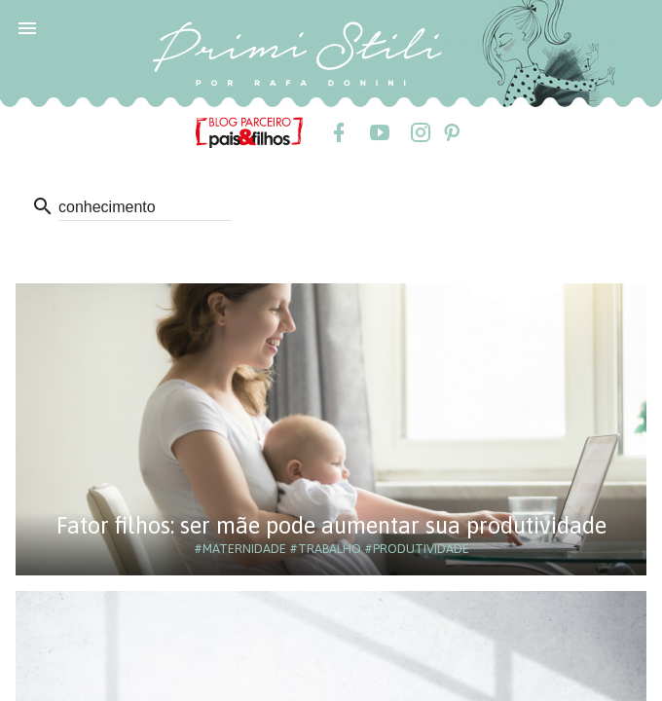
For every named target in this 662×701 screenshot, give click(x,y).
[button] (27, 27)
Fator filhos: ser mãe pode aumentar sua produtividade (331, 525)
